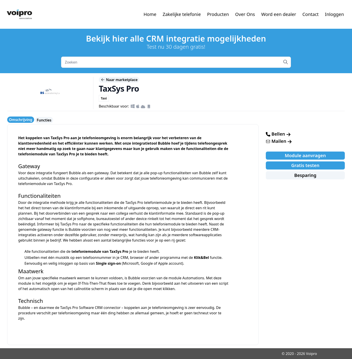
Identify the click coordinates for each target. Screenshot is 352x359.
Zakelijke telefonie (182, 14)
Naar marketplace (119, 79)
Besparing (305, 175)
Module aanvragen (305, 155)
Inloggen (334, 14)
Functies (44, 120)
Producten (218, 14)
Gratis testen (305, 165)
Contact (310, 14)
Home (150, 14)
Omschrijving (20, 119)
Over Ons (245, 14)
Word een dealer (278, 14)
